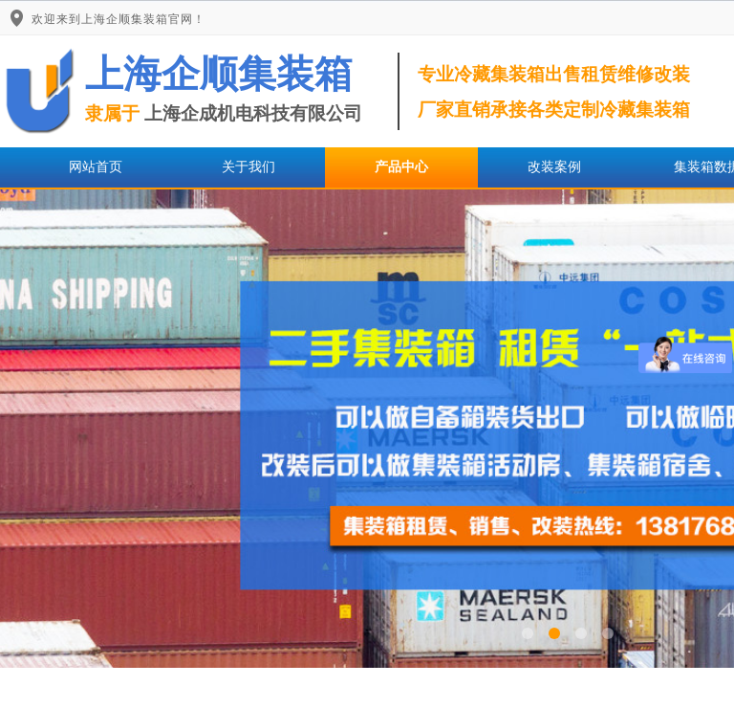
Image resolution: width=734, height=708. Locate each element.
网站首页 (95, 167)
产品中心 (401, 167)
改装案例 (554, 167)
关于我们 (248, 167)
